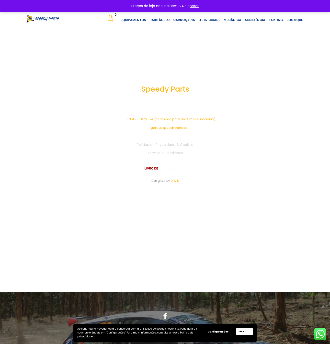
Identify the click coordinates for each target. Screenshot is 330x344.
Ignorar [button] (193, 5)
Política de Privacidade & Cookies (165, 144)
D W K (175, 181)
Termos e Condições (165, 152)
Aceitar (244, 331)
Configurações (218, 331)
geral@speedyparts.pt (169, 127)
